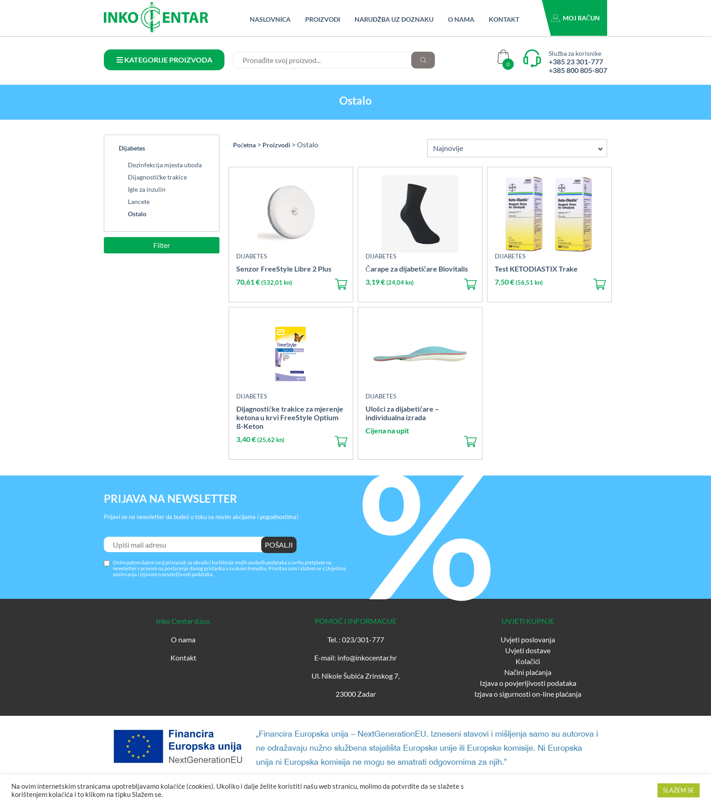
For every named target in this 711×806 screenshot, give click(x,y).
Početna (244, 145)
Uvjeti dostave (527, 650)
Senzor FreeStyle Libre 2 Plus (283, 268)
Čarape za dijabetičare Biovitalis (416, 268)
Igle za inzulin (147, 189)
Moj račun (581, 18)
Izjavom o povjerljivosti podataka (176, 574)
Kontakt (504, 19)
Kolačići (528, 661)
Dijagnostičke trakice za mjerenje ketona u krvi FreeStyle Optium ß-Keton (289, 417)
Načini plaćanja (527, 672)
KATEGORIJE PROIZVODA (164, 59)
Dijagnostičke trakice (157, 177)
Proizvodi (322, 19)
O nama (461, 19)
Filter (161, 245)
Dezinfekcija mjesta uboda (165, 165)
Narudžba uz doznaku (394, 19)
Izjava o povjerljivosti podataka (528, 683)
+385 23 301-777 (576, 61)
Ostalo (137, 214)
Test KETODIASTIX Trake (536, 268)
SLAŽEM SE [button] (678, 790)
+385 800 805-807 (578, 70)
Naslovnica (270, 19)
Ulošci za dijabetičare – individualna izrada (402, 413)
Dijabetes (132, 148)
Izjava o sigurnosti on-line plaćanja (527, 693)
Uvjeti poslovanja (528, 639)
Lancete (139, 201)
